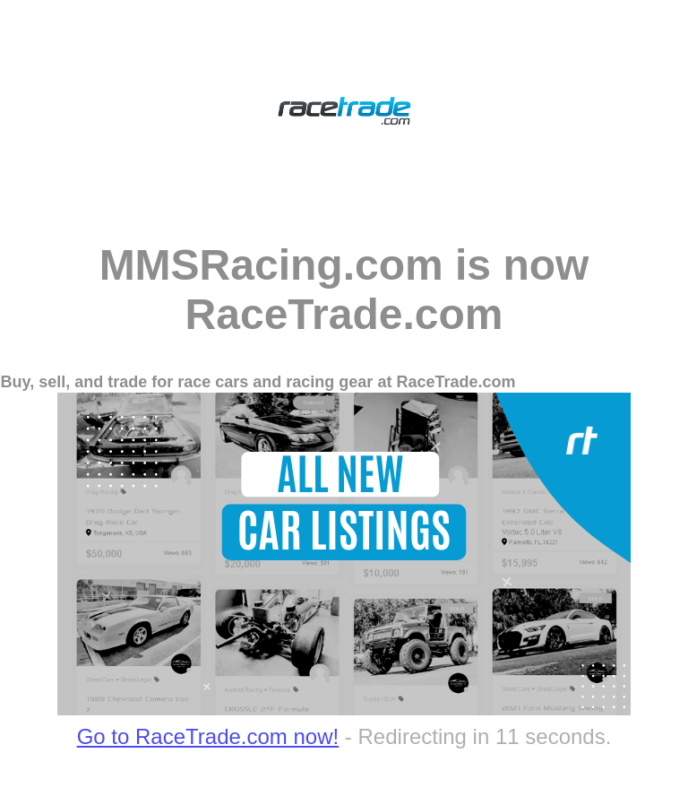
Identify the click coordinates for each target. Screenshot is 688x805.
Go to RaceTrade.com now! (208, 736)
